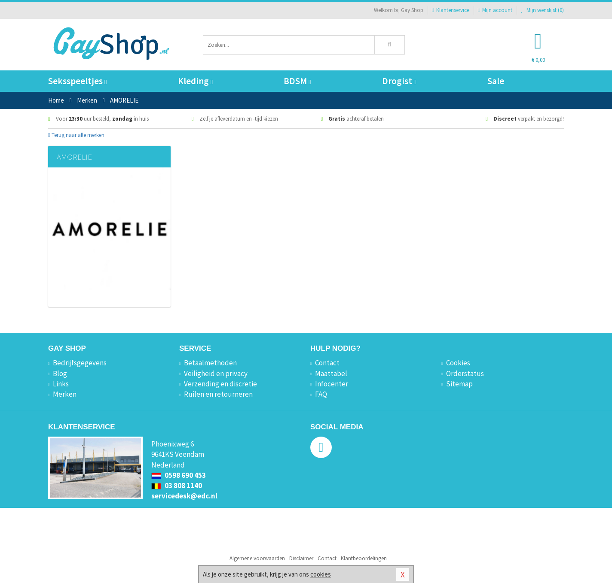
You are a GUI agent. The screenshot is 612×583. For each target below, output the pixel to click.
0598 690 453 (178, 475)
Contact (327, 362)
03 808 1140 (176, 485)
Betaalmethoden (210, 362)
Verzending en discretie (220, 384)
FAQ (321, 394)
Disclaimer (301, 558)
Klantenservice (450, 10)
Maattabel (331, 373)
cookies (320, 574)
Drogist (399, 81)
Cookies (458, 362)
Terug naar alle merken (76, 135)
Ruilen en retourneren (218, 394)
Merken (64, 394)
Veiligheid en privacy (216, 373)
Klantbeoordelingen (364, 558)
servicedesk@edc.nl (184, 496)
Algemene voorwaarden (257, 558)
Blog (60, 373)
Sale (495, 81)
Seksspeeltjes (77, 81)
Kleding (195, 81)
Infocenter (331, 384)
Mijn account (495, 10)
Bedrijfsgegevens (80, 362)
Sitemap (459, 384)
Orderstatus (465, 373)
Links (61, 384)
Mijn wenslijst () (542, 10)
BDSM (297, 81)
